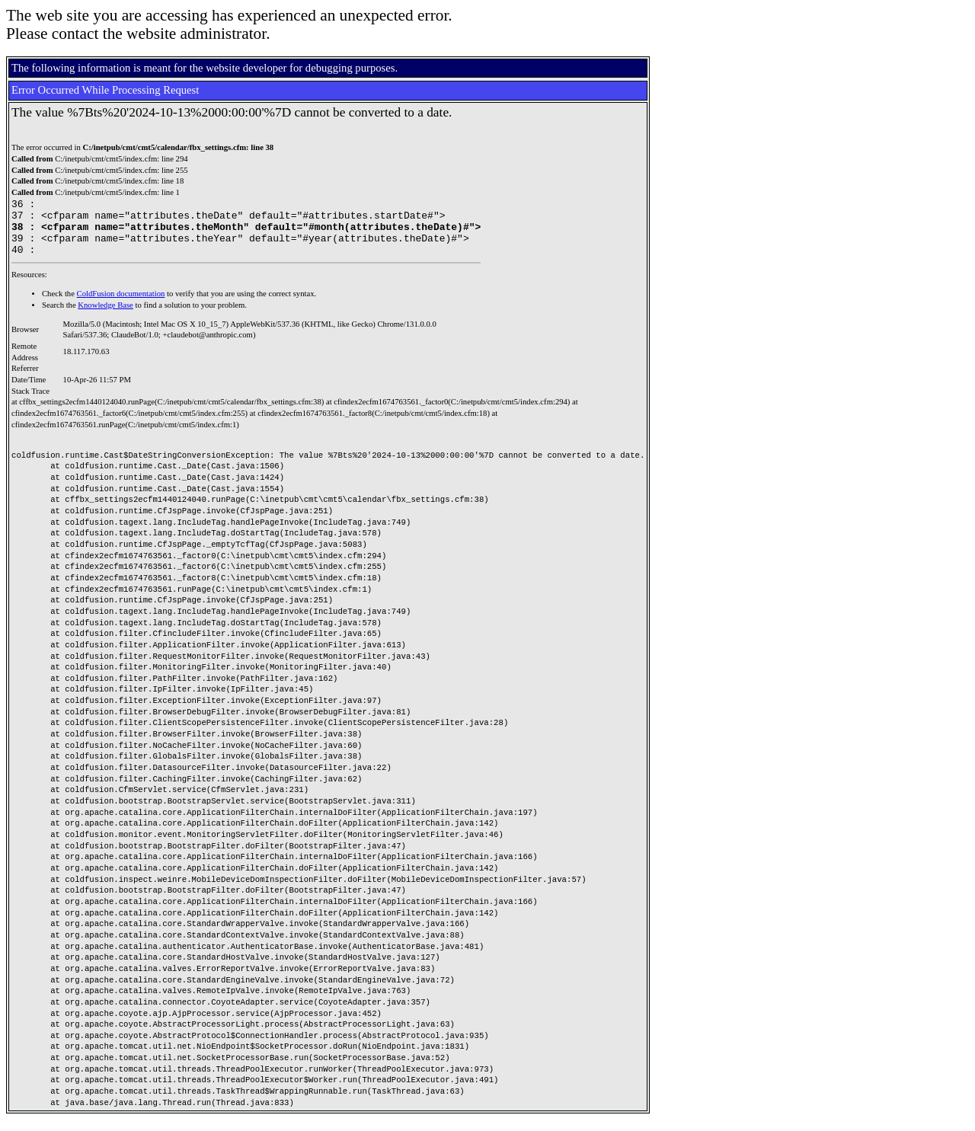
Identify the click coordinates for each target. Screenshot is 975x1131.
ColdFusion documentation (121, 305)
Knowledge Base (105, 316)
